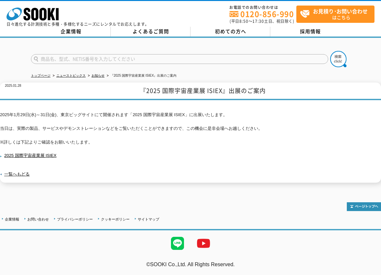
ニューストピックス (71, 75)
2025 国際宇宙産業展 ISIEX (30, 155)
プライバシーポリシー (75, 219)
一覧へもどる (17, 174)
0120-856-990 (267, 14)
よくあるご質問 (151, 31)
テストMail (368, 271)
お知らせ (98, 75)
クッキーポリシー (115, 219)
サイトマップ (148, 219)
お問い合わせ (38, 219)
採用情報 (310, 31)
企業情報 (71, 31)
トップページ (40, 75)
